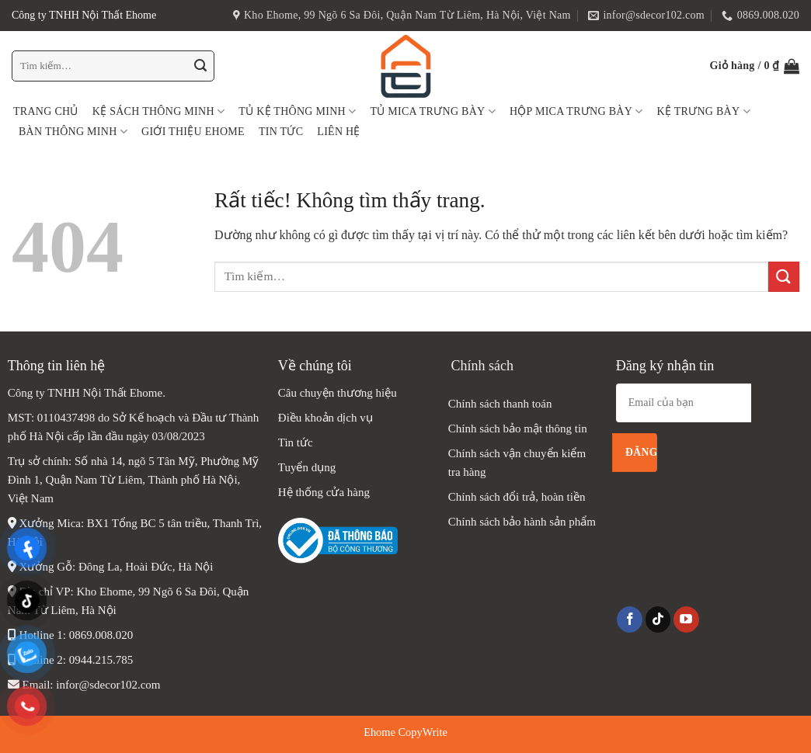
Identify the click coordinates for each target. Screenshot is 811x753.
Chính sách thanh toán (500, 403)
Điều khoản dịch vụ (325, 417)
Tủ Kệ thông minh (297, 111)
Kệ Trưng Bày (703, 111)
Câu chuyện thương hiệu (337, 393)
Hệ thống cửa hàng (325, 492)
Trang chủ (45, 111)
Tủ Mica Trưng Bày (432, 111)
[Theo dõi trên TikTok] (658, 619)
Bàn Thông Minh (73, 131)
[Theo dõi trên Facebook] (629, 619)
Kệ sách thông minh (158, 111)
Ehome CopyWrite (405, 732)
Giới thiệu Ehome (193, 131)
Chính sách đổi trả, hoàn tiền (517, 497)
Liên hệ (338, 131)
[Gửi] (200, 66)
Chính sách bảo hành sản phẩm (522, 521)
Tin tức (281, 131)
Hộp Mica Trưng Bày (576, 111)
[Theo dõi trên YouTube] (686, 619)
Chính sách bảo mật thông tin (517, 428)
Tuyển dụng (307, 467)
